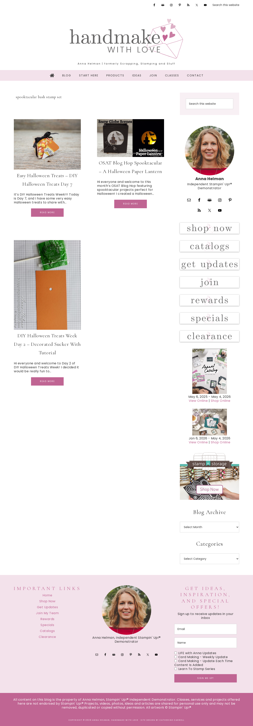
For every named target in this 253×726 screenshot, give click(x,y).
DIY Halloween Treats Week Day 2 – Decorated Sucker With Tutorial (47, 344)
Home (47, 595)
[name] (205, 643)
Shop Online (220, 400)
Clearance (47, 637)
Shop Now (47, 601)
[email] (205, 629)
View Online (198, 400)
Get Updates (47, 607)
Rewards (47, 619)
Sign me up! (205, 678)
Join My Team (47, 613)
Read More (47, 212)
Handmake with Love (126, 38)
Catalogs (47, 631)
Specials (47, 625)
